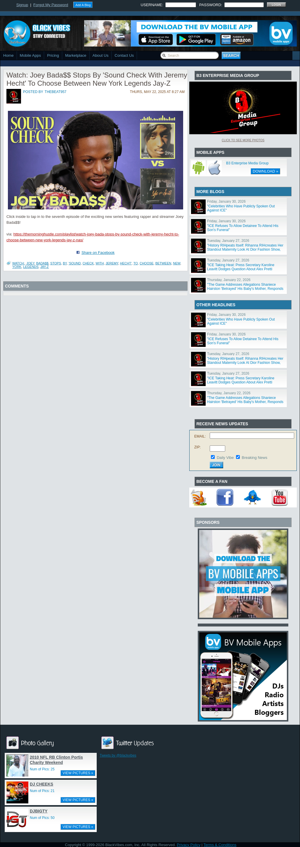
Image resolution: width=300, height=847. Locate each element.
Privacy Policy (188, 845)
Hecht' (126, 263)
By (65, 263)
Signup (22, 5)
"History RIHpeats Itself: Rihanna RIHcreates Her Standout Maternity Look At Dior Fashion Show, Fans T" (245, 249)
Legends (31, 266)
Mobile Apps (30, 55)
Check (88, 263)
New (176, 263)
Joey (30, 263)
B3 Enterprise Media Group (247, 163)
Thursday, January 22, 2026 (229, 280)
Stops (55, 263)
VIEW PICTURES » (78, 773)
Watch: (18, 263)
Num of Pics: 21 (42, 791)
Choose (147, 263)
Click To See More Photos (243, 140)
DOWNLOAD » (265, 171)
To (135, 263)
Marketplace (75, 55)
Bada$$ (42, 263)
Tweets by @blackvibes (118, 755)
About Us (101, 55)
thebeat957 (55, 92)
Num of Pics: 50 (42, 818)
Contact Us (124, 55)
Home (8, 55)
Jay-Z (44, 266)
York (16, 266)
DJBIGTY (39, 811)
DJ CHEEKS (41, 784)
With (100, 263)
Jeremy (112, 263)
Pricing (53, 55)
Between (163, 263)
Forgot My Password (50, 5)
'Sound (75, 263)
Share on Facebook (98, 252)
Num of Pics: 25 (42, 769)
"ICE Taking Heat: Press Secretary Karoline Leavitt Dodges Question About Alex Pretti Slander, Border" (240, 269)
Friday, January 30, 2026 (226, 201)
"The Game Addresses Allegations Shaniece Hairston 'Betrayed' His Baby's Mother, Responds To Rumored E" (245, 289)
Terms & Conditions (220, 845)
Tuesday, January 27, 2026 (228, 241)
